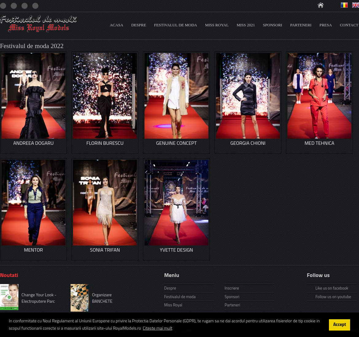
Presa (325, 25)
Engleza (355, 5)
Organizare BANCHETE (102, 297)
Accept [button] (339, 324)
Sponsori (272, 25)
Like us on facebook (331, 288)
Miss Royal (217, 25)
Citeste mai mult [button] (157, 328)
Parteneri (301, 25)
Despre (138, 25)
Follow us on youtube (333, 297)
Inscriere (232, 288)
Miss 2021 (246, 25)
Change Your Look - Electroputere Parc (38, 297)
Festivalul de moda (175, 25)
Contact (349, 25)
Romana (344, 5)
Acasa (116, 25)
